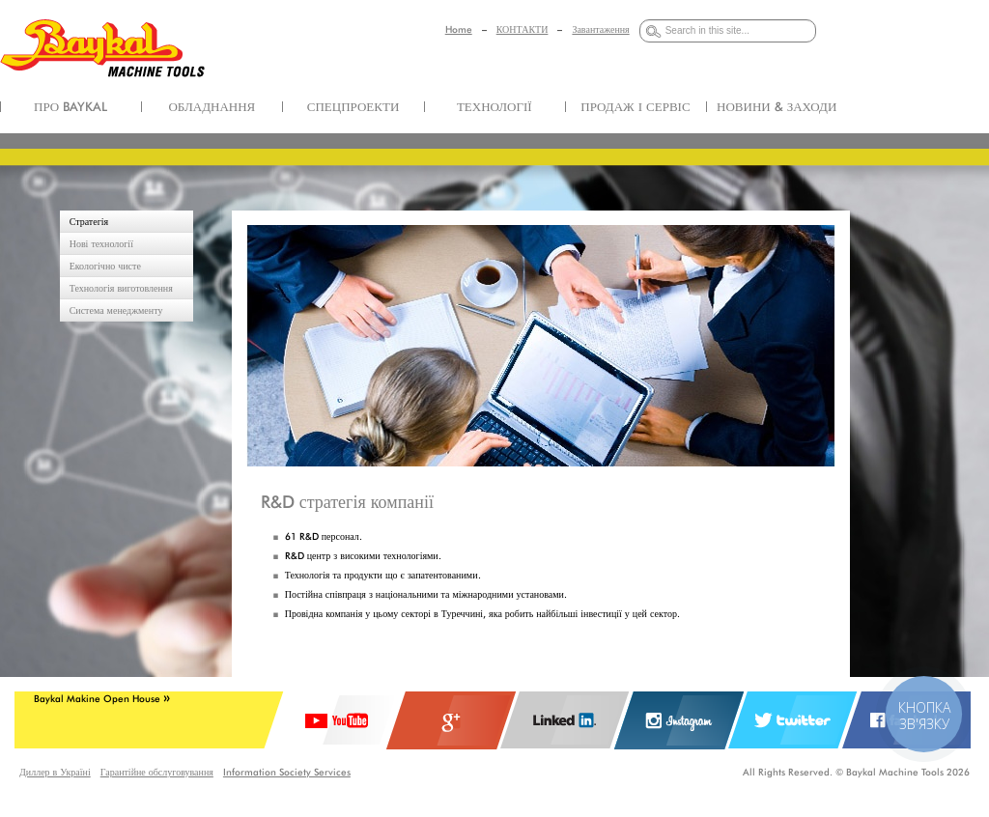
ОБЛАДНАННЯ (211, 106)
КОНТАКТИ (522, 29)
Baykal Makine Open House (102, 698)
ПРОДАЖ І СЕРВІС (635, 106)
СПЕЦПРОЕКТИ (353, 106)
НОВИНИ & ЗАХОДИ (776, 106)
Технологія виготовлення (121, 288)
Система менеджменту (116, 310)
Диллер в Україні (55, 771)
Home (458, 29)
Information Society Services (287, 771)
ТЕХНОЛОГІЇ (494, 106)
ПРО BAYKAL (70, 106)
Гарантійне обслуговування (156, 771)
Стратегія (89, 221)
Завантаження (600, 29)
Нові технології (101, 243)
